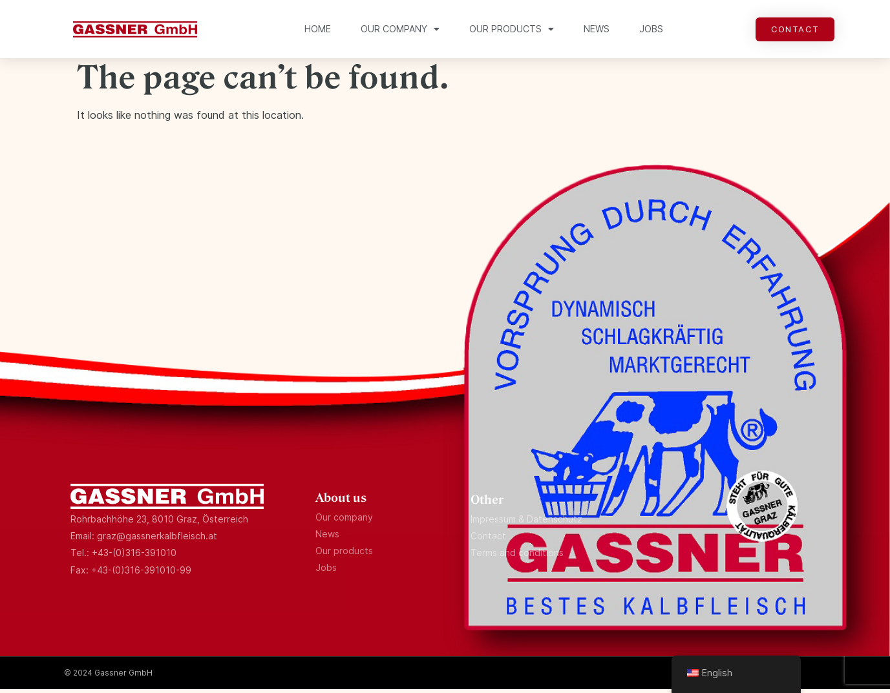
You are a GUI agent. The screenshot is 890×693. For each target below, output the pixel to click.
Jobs (651, 28)
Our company (400, 29)
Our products (511, 29)
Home (317, 28)
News (596, 28)
